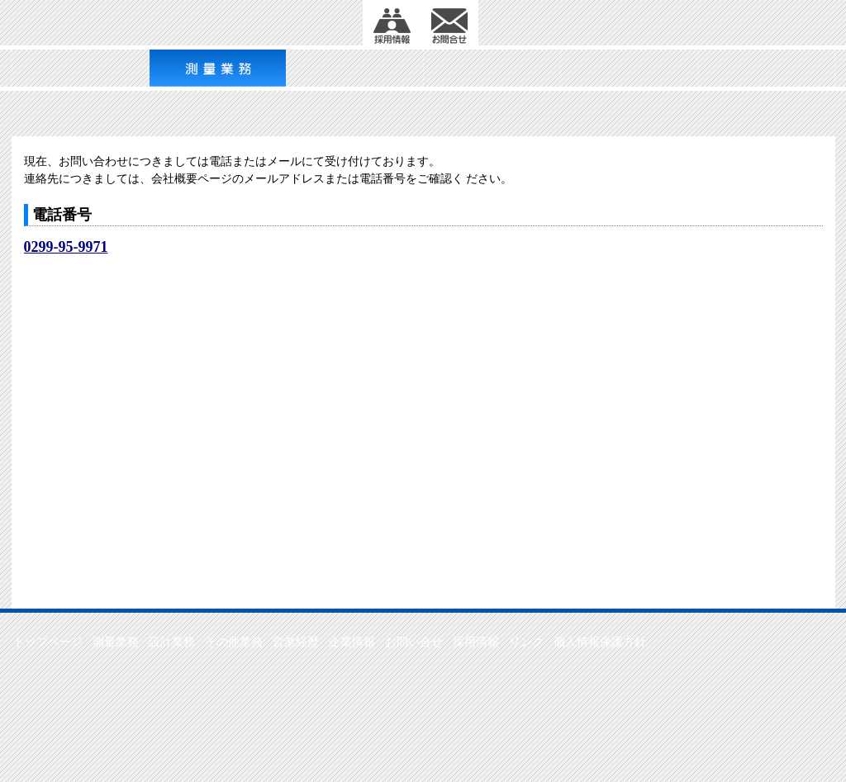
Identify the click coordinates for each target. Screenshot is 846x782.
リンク (526, 642)
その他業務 (234, 642)
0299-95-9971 (66, 247)
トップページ (48, 642)
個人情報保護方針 (600, 642)
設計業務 (172, 642)
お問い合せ (414, 642)
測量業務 (116, 642)
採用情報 (476, 642)
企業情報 (352, 642)
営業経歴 (296, 642)
